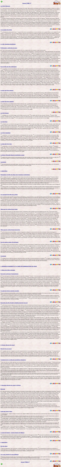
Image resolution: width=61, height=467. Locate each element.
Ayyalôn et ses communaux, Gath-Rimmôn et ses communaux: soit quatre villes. (42, 223)
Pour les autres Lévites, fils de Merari (9, 242)
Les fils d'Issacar (5, 113)
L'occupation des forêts (6, 29)
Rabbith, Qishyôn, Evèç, (11, 116)
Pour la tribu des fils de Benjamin (9, 66)
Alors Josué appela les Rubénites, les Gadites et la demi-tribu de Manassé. (15, 276)
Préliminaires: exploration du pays (9, 48)
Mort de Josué (4, 446)
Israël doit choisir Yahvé (6, 411)
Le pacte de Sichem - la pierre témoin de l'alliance (12, 432)
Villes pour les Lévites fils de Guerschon (10, 229)
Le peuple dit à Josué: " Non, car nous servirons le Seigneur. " (13, 426)
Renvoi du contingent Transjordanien (9, 273)
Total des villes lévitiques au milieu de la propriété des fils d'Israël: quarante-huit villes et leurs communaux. (32, 251)
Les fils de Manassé (5, 6)
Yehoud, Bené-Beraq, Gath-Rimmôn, (34, 147)
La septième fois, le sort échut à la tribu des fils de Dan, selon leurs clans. (15, 146)
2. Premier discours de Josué (8, 345)
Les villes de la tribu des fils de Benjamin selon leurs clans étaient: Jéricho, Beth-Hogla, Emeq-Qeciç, (22, 82)
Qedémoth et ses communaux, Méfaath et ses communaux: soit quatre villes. (45, 247)
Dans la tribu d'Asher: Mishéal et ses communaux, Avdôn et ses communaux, (38, 234)
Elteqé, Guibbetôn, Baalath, (21, 147)
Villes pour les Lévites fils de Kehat (9, 209)
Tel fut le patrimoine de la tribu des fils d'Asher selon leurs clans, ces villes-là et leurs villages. (30, 129)
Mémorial (3, 389)
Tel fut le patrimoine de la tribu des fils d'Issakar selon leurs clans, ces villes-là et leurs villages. (32, 118)
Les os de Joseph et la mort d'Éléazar (10, 454)
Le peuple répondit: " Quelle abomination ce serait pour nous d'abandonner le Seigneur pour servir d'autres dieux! (22, 418)
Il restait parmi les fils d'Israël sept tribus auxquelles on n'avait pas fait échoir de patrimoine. (18, 51)
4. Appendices (4, 171)
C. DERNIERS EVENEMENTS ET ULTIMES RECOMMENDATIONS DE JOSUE (19, 266)
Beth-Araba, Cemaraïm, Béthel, (47, 82)
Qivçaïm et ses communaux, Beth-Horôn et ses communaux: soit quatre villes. (42, 222)
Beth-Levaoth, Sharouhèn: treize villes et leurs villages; (11, 95)
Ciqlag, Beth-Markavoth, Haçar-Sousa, (51, 94)
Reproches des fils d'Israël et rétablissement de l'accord (14, 302)
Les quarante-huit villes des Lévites (9, 194)
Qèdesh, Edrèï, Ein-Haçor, (20, 139)
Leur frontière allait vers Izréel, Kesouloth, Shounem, (41, 115)
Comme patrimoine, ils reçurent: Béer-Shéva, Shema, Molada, (12, 94)
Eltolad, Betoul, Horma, (39, 94)
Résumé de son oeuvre (6, 348)
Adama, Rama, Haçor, (10, 139)
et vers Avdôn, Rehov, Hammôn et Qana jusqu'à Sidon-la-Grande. (31, 126)
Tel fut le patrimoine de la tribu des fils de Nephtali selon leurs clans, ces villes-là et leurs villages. (30, 140)
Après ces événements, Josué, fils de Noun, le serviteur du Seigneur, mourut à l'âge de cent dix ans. (20, 448)
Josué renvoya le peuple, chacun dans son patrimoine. (11, 438)
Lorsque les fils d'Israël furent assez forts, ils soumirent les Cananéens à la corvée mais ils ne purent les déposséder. (31, 26)
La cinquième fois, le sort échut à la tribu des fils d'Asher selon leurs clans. (15, 124)
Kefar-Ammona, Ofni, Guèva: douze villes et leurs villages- (15, 83)
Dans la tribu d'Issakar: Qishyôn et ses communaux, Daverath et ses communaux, (38, 233)
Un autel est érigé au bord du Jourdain (10, 290)
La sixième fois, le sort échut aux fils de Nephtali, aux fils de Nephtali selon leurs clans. (17, 135)
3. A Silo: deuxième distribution (8, 44)
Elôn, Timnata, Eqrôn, (11, 147)
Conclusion (3, 162)
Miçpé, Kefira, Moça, (40, 83)
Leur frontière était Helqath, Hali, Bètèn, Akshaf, (39, 124)
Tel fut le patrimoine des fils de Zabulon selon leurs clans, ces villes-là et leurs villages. (17, 109)
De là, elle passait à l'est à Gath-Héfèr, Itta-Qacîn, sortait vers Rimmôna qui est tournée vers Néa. (36, 106)
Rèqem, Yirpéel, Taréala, (50, 83)
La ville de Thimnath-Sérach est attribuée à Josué (12, 155)
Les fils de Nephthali (5, 132)
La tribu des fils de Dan (6, 144)
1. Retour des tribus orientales (8, 270)
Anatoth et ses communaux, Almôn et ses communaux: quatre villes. (13, 219)
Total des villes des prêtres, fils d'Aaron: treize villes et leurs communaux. (40, 219)
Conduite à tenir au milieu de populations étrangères (13, 359)
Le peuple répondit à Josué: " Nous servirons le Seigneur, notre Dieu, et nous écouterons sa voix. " (33, 428)
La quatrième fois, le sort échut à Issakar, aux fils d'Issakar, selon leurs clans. (15, 115)
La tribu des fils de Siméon (7, 90)
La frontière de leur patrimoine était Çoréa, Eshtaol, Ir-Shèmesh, (41, 146)
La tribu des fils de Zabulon (7, 101)
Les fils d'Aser (4, 121)
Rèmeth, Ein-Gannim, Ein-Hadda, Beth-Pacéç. (25, 116)
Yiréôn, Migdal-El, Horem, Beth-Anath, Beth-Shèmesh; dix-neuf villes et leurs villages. (42, 139)
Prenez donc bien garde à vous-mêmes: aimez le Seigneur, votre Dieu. (14, 368)
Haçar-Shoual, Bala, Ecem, (29, 94)
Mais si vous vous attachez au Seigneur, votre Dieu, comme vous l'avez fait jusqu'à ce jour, (17, 364)
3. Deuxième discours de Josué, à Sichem (11, 385)
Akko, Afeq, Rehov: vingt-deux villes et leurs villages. (45, 128)
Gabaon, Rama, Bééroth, (31, 83)
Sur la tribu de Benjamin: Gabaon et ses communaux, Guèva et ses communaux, (42, 218)
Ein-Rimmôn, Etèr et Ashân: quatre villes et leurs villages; (32, 95)
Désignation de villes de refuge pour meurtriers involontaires (15, 174)
